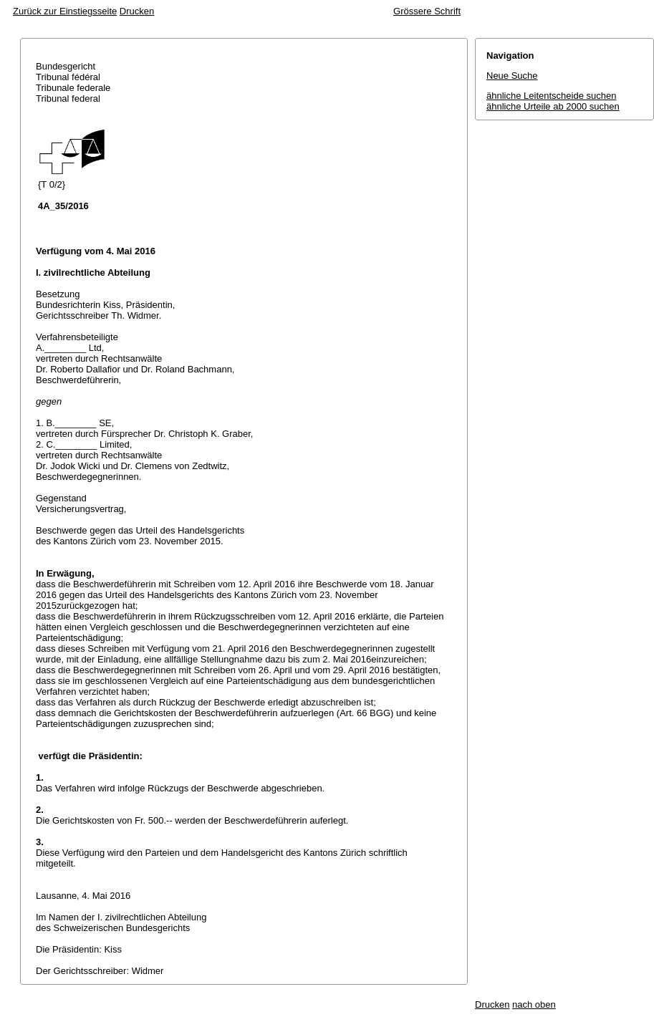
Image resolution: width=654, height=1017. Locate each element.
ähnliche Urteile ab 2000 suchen (553, 106)
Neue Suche (512, 75)
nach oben (534, 1004)
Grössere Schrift (427, 11)
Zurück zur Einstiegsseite (65, 11)
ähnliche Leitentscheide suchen (551, 95)
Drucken (137, 11)
